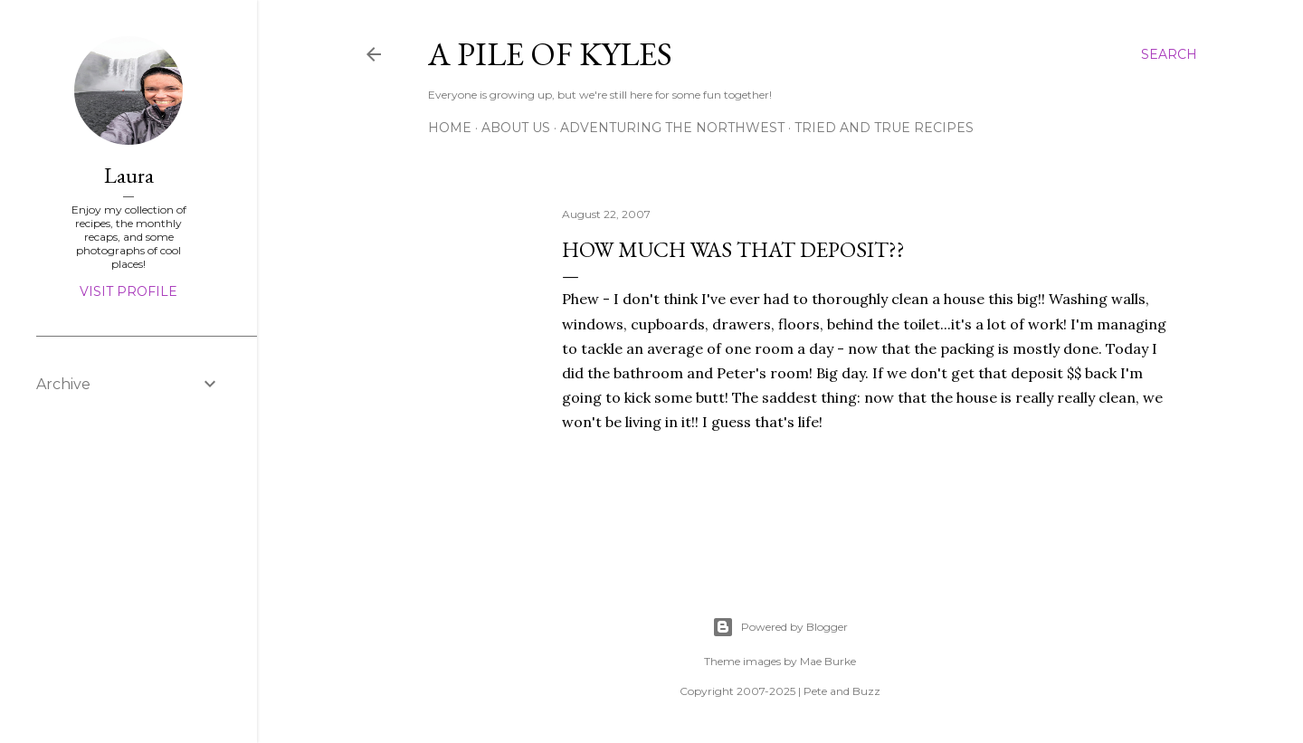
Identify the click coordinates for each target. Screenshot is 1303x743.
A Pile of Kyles (550, 54)
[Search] (1169, 54)
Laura (129, 175)
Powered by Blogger (780, 627)
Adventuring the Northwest (672, 127)
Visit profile (128, 291)
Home (449, 127)
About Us (515, 127)
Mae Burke (828, 661)
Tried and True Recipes (884, 127)
